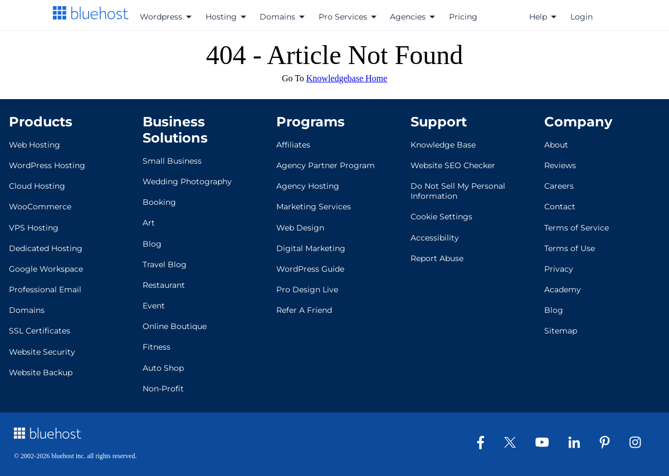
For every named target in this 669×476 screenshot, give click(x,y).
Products (40, 122)
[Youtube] (546, 444)
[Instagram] (639, 445)
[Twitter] (514, 444)
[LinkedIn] (578, 445)
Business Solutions (175, 130)
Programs (310, 122)
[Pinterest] (609, 446)
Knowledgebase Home (346, 78)
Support (439, 122)
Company (578, 122)
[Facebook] (485, 446)
